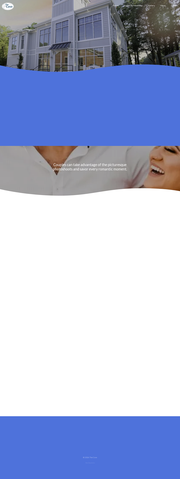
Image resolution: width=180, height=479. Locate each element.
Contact (174, 6)
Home (116, 6)
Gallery (151, 6)
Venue (163, 6)
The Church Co (90, 463)
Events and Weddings (133, 6)
